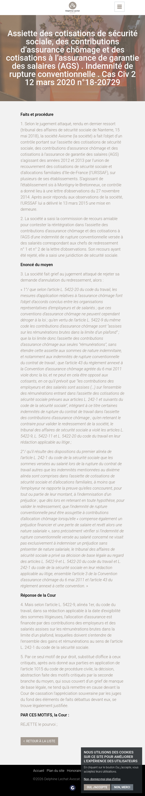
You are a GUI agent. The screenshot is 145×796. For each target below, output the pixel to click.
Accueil (38, 771)
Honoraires (75, 771)
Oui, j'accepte (97, 787)
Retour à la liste (39, 741)
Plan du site (55, 771)
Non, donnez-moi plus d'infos (102, 779)
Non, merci (122, 787)
